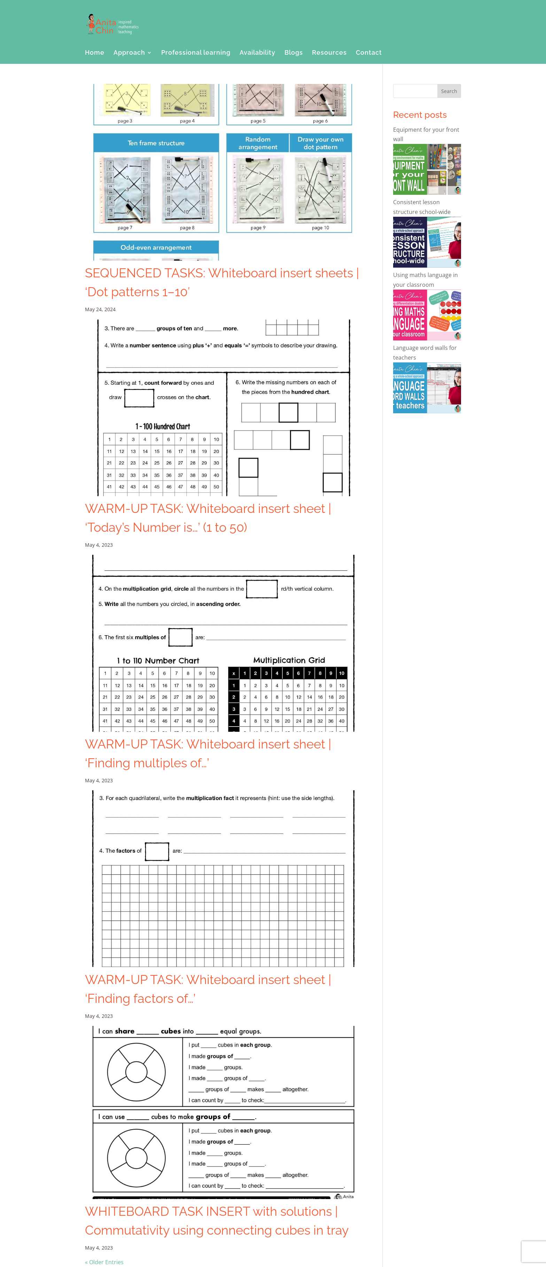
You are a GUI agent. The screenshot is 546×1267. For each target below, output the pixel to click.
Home (94, 53)
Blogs (293, 53)
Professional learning (196, 53)
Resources (329, 53)
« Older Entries (104, 1262)
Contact (369, 53)
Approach (129, 53)
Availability (257, 53)
